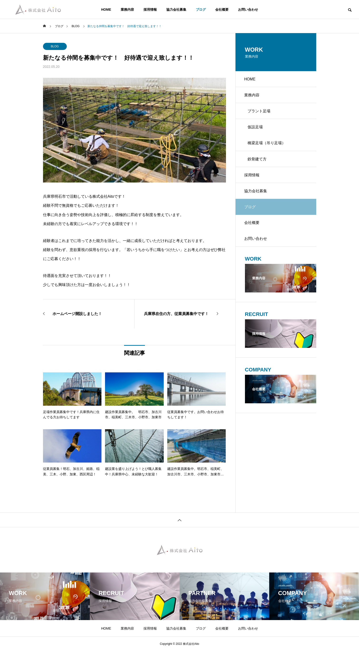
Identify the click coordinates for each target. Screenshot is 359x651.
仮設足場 (255, 129)
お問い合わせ (248, 9)
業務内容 (127, 9)
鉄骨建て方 (257, 163)
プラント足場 (259, 113)
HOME (106, 9)
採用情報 (150, 9)
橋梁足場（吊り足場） (267, 146)
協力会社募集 (176, 9)
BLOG (55, 46)
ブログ (201, 9)
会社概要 (222, 9)
